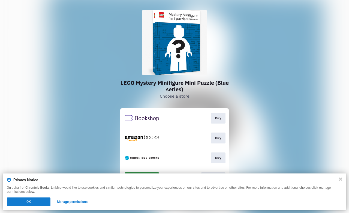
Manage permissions (72, 202)
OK (28, 202)
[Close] (340, 179)
